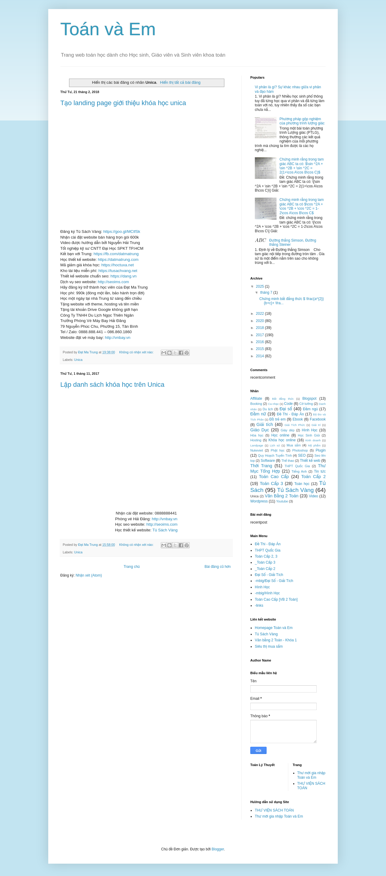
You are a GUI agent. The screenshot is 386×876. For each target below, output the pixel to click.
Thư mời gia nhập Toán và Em (311, 775)
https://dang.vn (123, 276)
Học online (280, 435)
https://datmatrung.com (118, 259)
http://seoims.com (113, 282)
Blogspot (309, 398)
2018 (260, 328)
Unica (78, 359)
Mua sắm (293, 445)
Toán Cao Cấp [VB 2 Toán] (276, 599)
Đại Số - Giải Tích (269, 575)
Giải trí (316, 425)
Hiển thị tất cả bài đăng (180, 82)
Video (313, 496)
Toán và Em (108, 29)
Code (288, 404)
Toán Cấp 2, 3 (266, 556)
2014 (260, 356)
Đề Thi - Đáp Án (290, 414)
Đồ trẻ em (277, 419)
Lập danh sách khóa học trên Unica (112, 384)
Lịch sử (275, 445)
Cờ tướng (306, 403)
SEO (301, 455)
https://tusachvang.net (117, 270)
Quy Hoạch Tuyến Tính (275, 455)
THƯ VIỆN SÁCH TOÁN (274, 810)
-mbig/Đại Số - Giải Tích (274, 581)
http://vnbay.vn (118, 337)
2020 (260, 321)
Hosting (255, 440)
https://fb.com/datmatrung (116, 254)
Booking (256, 403)
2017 (260, 335)
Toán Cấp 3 (271, 483)
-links (259, 605)
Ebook (298, 419)
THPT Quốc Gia (297, 466)
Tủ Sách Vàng (164, 530)
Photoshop (300, 450)
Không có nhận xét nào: (136, 352)
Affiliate (256, 398)
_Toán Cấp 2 (265, 569)
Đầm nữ (258, 413)
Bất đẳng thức (282, 398)
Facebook (318, 419)
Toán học (301, 484)
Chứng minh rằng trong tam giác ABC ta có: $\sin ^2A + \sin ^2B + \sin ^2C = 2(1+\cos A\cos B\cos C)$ (302, 165)
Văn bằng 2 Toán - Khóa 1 (276, 640)
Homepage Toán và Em (274, 628)
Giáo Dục (259, 429)
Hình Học (310, 430)
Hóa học (256, 435)
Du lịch (268, 409)
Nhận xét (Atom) (89, 575)
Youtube (282, 501)
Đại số (286, 408)
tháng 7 (266, 292)
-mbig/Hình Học (267, 593)
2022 (260, 313)
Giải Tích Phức (294, 425)
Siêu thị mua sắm (269, 646)
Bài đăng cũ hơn (217, 567)
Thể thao (287, 460)
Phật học (278, 450)
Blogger (218, 849)
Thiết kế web (310, 460)
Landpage (256, 445)
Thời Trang (261, 465)
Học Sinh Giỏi (309, 435)
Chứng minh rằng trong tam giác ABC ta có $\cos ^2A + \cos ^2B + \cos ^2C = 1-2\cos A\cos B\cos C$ (302, 206)
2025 (260, 286)
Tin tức (320, 471)
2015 (260, 349)
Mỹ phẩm (314, 445)
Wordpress (259, 501)
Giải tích (264, 424)
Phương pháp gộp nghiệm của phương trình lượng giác (302, 121)
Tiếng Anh (299, 471)
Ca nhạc (273, 403)
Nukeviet (256, 450)
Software (268, 460)
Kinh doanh (313, 440)
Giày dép (288, 430)
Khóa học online (282, 440)
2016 (260, 342)
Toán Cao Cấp (274, 476)
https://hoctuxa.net (117, 265)
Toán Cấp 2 (313, 476)
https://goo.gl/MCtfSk (121, 231)
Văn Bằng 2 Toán (282, 495)
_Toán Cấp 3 (265, 562)
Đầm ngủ (310, 409)
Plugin (321, 450)
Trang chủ (132, 567)
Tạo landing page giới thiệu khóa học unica (123, 103)
